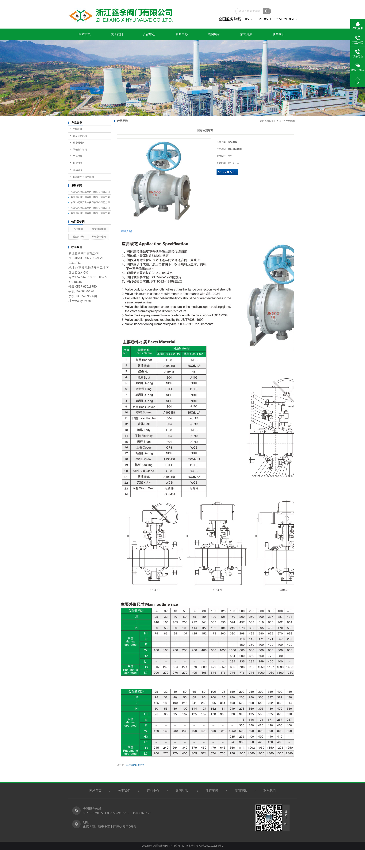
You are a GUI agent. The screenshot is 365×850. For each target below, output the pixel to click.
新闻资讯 (241, 790)
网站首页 (85, 34)
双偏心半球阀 (80, 149)
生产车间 (212, 790)
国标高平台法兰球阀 (83, 177)
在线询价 (227, 172)
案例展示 (214, 34)
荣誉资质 (246, 34)
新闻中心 (181, 34)
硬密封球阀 (79, 142)
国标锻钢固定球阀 (135, 764)
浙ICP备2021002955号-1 (210, 845)
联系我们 (278, 34)
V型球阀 (77, 129)
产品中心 (149, 34)
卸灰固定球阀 (80, 136)
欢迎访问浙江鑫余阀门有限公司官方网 (90, 191)
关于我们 (117, 34)
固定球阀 (77, 163)
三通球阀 (77, 156)
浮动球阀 (77, 170)
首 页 (279, 120)
